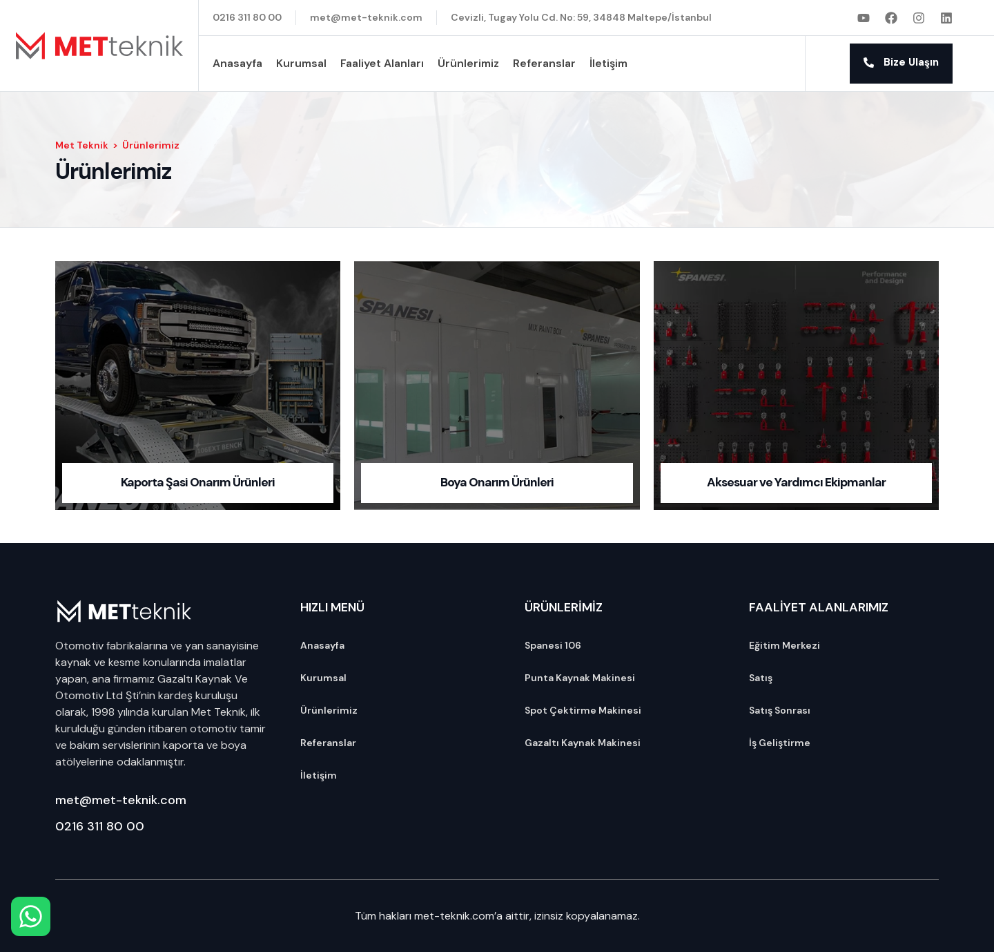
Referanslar (544, 63)
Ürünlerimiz (468, 63)
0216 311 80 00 (99, 826)
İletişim (608, 63)
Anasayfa (237, 63)
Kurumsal (301, 63)
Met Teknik (81, 145)
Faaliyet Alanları (382, 63)
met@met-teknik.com (120, 800)
